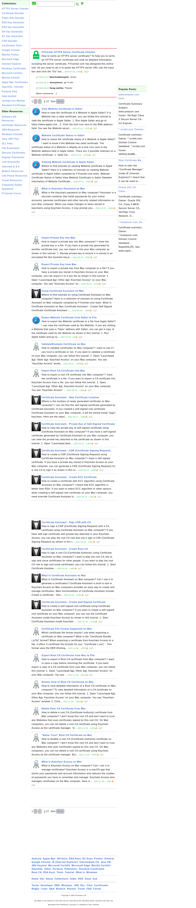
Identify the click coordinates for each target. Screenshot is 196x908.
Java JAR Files (10, 139)
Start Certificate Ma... (131, 160)
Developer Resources (14, 125)
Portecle (58, 869)
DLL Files (7, 143)
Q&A (52, 889)
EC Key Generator (12, 36)
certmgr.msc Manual (13, 100)
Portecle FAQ (9, 91)
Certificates (101, 885)
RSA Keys (49, 872)
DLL (82, 885)
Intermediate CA (89, 862)
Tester (35, 885)
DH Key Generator (12, 31)
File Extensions (11, 148)
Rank (60, 101)
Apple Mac (49, 858)
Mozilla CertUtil (11, 77)
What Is (80, 872)
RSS (80, 879)
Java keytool (9, 96)
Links (44, 889)
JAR (76, 885)
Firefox (98, 858)
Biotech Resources (12, 171)
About (49, 879)
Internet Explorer (11, 64)
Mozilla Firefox (10, 54)
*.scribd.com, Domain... (132, 129)
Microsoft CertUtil (12, 73)
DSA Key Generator (13, 27)
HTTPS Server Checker (15, 8)
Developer (47, 885)
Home (35, 879)
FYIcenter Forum (11, 193)
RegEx (35, 889)
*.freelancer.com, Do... (132, 222)
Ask (95, 879)
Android (36, 858)
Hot (42, 879)
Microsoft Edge (10, 59)
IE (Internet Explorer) (65, 862)
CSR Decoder (10, 41)
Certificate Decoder (13, 13)
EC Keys (87, 858)
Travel (81, 889)
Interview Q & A (11, 166)
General (109, 858)
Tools (60, 872)
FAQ (89, 889)
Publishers (70, 869)
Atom (88, 879)
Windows (91, 872)
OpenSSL (37, 869)
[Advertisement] (15, 239)
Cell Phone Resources (14, 176)
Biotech (61, 889)
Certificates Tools (12, 45)
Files (90, 885)
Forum (97, 889)
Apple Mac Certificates (15, 82)
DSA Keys (75, 858)
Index (73, 879)
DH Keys (62, 858)
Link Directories (11, 162)
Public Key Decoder (13, 18)
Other (47, 869)
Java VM (106, 862)
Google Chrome (11, 50)
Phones (71, 889)
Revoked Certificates (14, 105)
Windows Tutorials (12, 134)
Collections (61, 879)
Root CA (37, 872)
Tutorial (69, 872)
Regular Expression (13, 157)
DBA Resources (11, 129)
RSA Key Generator (13, 22)
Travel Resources (12, 180)
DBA (57, 885)
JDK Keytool (39, 865)
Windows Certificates (14, 68)
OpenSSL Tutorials (12, 87)
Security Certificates (13, 153)
